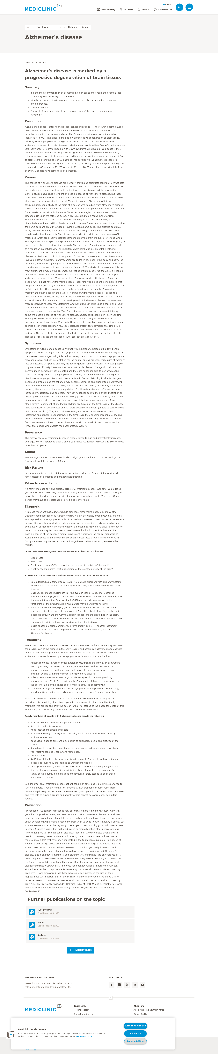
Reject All (135, 1033)
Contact (167, 4)
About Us (139, 1006)
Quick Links (80, 1006)
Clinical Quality (140, 1014)
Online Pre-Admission (84, 1014)
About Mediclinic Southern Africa (149, 1010)
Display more (80, 950)
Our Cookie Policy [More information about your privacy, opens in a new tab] (84, 1036)
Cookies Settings (135, 1041)
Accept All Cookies (135, 1026)
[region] (93, 1034)
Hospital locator (81, 1010)
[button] (10, 1034)
